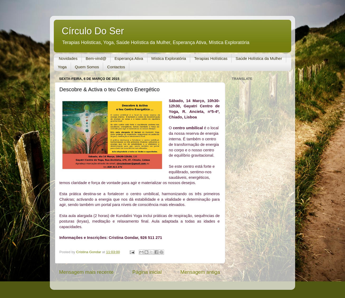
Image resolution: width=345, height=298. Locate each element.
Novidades (68, 58)
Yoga (62, 67)
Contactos (116, 67)
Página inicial (147, 272)
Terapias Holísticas (210, 58)
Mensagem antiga (200, 272)
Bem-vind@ (96, 58)
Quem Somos (87, 67)
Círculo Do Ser (93, 31)
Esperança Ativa (128, 58)
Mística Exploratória (168, 58)
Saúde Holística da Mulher (259, 58)
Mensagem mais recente (86, 272)
